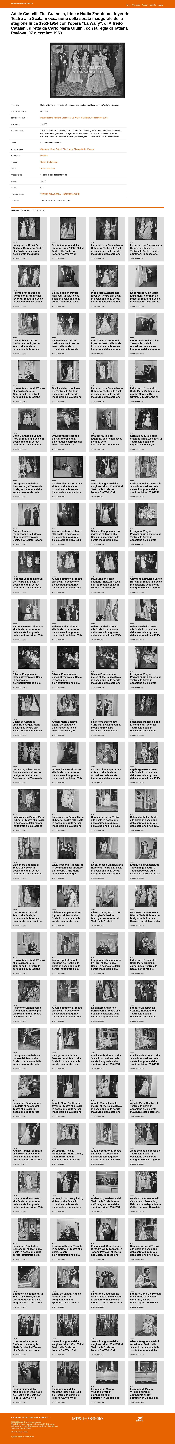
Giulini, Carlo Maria (48, 162)
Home (128, 4)
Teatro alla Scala (47, 168)
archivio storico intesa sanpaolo (30, 4)
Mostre (160, 5)
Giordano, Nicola (47, 149)
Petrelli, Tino (61, 149)
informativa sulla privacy (19, 1432)
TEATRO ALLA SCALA (50, 194)
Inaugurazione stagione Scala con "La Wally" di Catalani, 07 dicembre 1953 (73, 118)
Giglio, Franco (87, 149)
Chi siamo (136, 5)
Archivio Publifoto (149, 5)
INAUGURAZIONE (71, 194)
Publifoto (44, 156)
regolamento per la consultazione (22, 1437)
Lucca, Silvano (74, 149)
